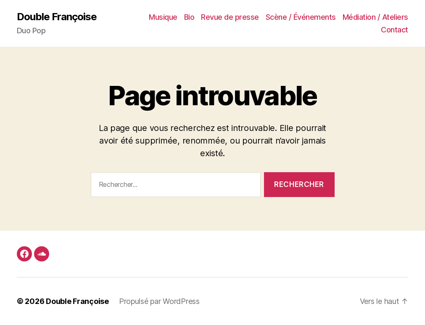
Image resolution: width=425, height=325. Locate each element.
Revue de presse (230, 17)
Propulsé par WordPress (159, 301)
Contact (394, 29)
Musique (163, 17)
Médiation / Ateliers (375, 17)
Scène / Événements (301, 17)
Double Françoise (57, 17)
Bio (189, 17)
